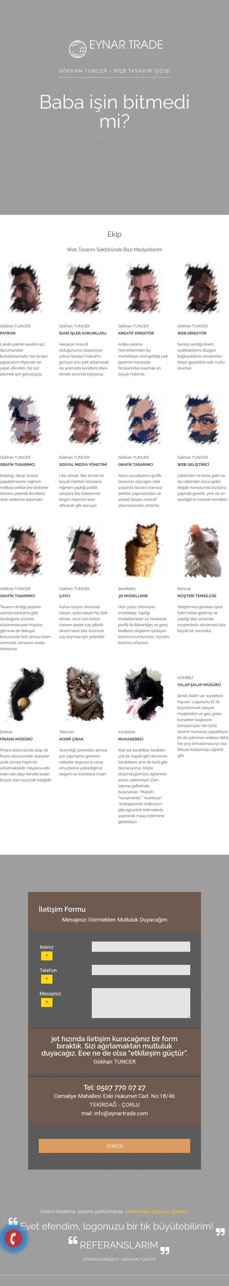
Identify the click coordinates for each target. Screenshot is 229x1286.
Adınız (47, 952)
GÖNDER (114, 1145)
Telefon (48, 975)
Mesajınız (50, 999)
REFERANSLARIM (119, 1244)
